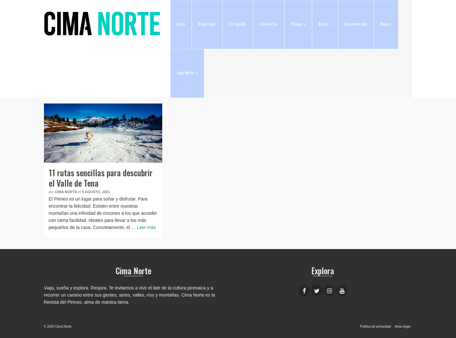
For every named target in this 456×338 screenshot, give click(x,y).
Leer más (146, 227)
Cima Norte (66, 192)
